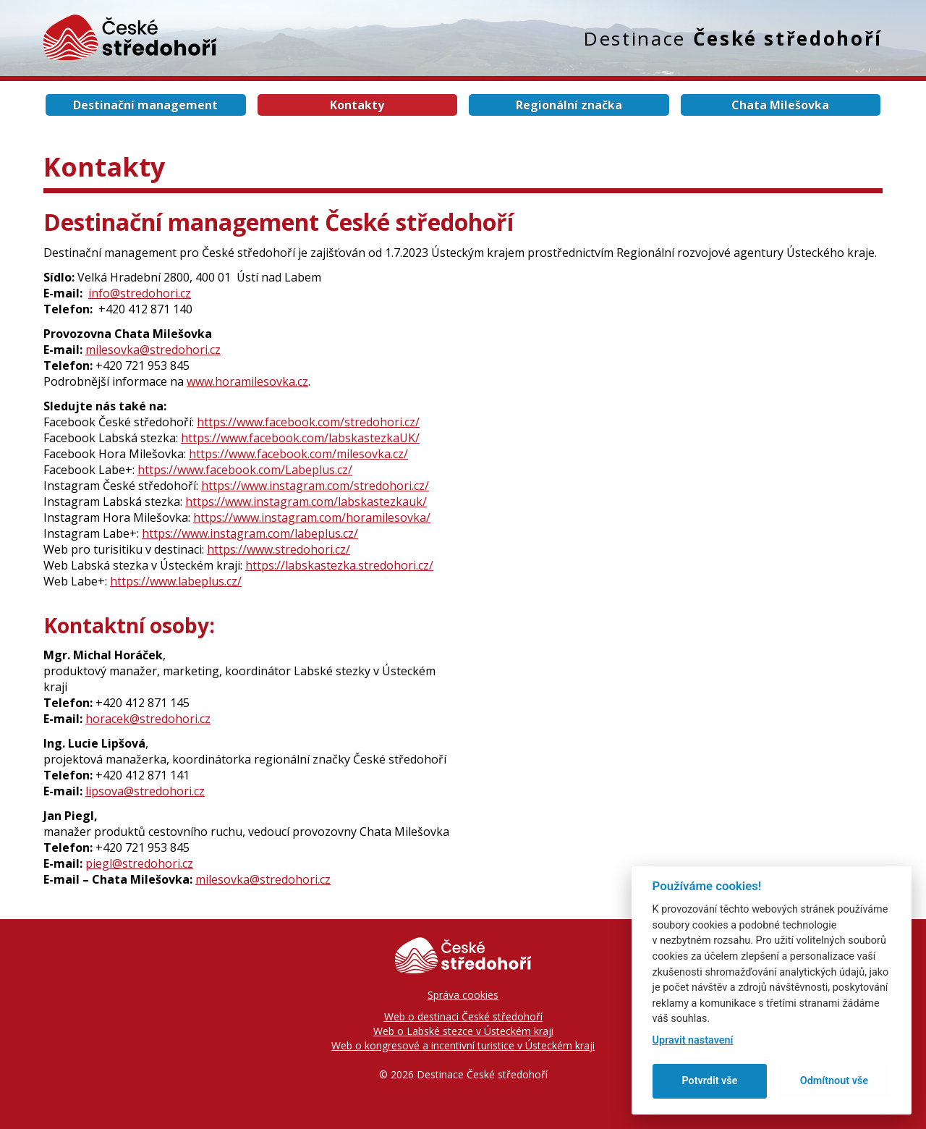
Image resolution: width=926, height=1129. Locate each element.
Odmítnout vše (834, 1081)
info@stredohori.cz (139, 293)
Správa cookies (463, 995)
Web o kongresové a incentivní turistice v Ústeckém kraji (463, 1045)
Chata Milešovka (780, 105)
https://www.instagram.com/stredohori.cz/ (315, 486)
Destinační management (145, 105)
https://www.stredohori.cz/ (278, 549)
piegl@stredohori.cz (139, 863)
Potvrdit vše (709, 1081)
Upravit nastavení (693, 1040)
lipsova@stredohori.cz (145, 791)
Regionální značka (569, 105)
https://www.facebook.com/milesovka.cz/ (298, 454)
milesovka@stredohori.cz (153, 350)
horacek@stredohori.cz (148, 719)
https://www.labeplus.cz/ (176, 581)
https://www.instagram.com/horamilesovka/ (311, 517)
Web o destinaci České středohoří (463, 1016)
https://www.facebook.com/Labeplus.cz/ (244, 470)
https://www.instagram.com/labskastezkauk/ (306, 501)
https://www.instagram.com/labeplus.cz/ (250, 533)
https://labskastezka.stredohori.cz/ (339, 565)
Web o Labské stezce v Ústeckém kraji (463, 1031)
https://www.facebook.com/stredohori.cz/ (308, 422)
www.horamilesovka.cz (247, 381)
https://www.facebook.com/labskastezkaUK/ (300, 438)
